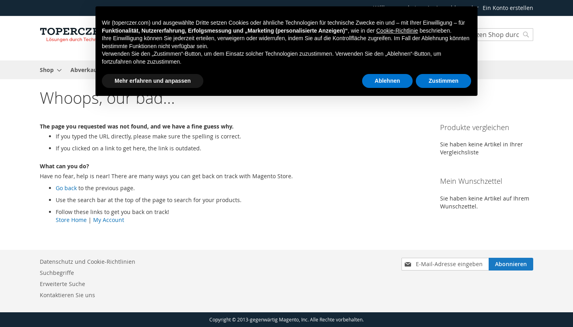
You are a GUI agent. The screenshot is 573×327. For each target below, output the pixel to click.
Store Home (71, 220)
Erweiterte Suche (62, 284)
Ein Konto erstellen (508, 8)
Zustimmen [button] (443, 81)
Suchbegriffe (57, 272)
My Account (108, 220)
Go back (66, 188)
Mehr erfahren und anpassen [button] (153, 81)
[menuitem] (48, 69)
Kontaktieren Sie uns (67, 295)
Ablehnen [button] (387, 81)
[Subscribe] (511, 264)
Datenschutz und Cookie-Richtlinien (87, 261)
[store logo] (73, 33)
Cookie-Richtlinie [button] (397, 30)
